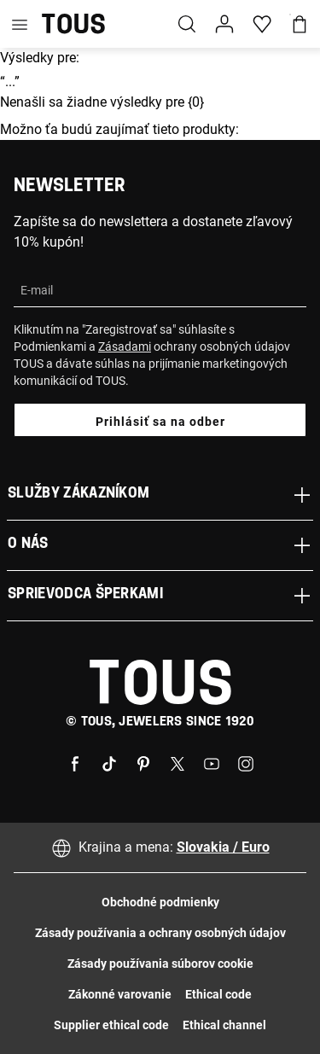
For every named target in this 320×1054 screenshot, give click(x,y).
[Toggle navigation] (19, 24)
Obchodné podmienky (160, 902)
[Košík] (299, 23)
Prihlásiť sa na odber (160, 421)
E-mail (36, 290)
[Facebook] (75, 762)
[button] (224, 23)
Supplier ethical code (111, 1025)
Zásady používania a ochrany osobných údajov (160, 933)
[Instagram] (245, 762)
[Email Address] (160, 290)
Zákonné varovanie (120, 994)
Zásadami (124, 346)
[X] (177, 762)
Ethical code (218, 994)
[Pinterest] (143, 762)
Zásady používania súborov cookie (160, 963)
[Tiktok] (109, 762)
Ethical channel (224, 1025)
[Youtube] (211, 762)
